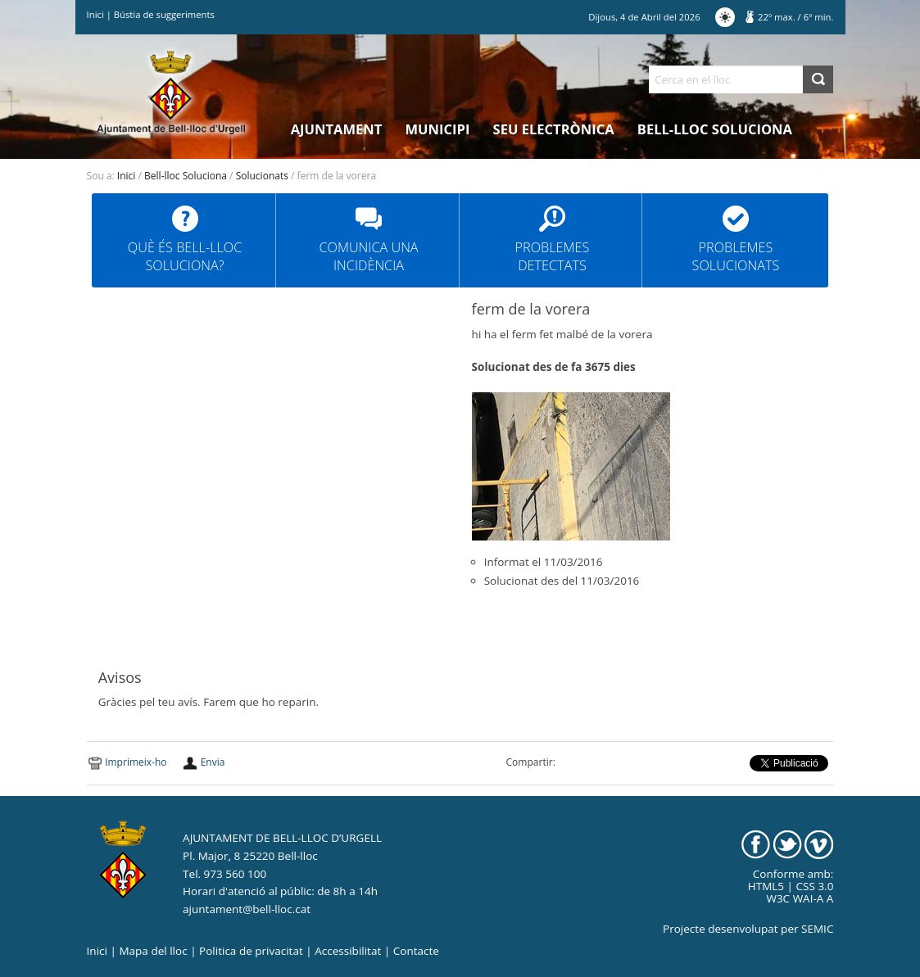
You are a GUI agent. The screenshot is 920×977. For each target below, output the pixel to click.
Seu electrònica (553, 129)
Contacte (416, 950)
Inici (95, 14)
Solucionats (262, 176)
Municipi (438, 129)
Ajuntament (337, 129)
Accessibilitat (348, 950)
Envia (213, 762)
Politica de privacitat (251, 950)
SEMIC (817, 928)
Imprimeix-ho (135, 762)
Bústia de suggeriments (164, 14)
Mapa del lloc (153, 950)
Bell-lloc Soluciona (714, 129)
